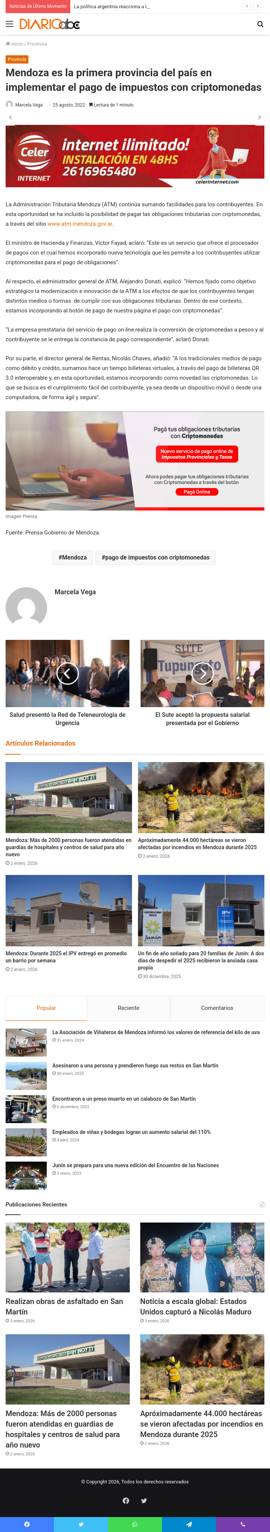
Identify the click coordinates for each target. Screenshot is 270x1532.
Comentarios (217, 1008)
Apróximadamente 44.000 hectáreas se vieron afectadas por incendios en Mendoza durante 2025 (201, 1424)
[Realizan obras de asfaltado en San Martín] (68, 1257)
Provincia (37, 44)
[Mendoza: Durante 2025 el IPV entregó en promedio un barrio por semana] (69, 910)
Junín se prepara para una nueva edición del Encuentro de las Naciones (135, 1165)
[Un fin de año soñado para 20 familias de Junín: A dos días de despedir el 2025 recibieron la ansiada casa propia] (201, 910)
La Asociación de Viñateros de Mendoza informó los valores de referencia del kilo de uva (156, 1032)
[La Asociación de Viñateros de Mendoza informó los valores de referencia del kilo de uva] (26, 1043)
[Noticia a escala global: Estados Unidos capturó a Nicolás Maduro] (202, 1257)
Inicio (14, 44)
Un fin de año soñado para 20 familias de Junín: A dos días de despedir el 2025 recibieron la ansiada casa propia (201, 960)
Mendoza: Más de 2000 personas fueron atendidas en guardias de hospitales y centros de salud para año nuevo (69, 847)
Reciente (128, 1008)
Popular (46, 1008)
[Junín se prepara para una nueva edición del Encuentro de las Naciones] (26, 1176)
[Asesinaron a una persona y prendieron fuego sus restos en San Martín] (26, 1076)
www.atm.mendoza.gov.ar (79, 224)
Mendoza (74, 557)
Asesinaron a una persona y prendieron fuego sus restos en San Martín (135, 1066)
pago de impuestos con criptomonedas (157, 557)
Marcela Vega (29, 105)
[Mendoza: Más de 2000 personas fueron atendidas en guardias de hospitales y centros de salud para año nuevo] (69, 797)
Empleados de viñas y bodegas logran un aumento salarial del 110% (131, 1132)
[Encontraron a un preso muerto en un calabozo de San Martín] (26, 1109)
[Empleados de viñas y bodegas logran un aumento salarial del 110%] (26, 1142)
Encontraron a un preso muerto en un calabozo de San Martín (124, 1099)
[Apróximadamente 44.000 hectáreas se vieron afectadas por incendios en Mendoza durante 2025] (201, 797)
